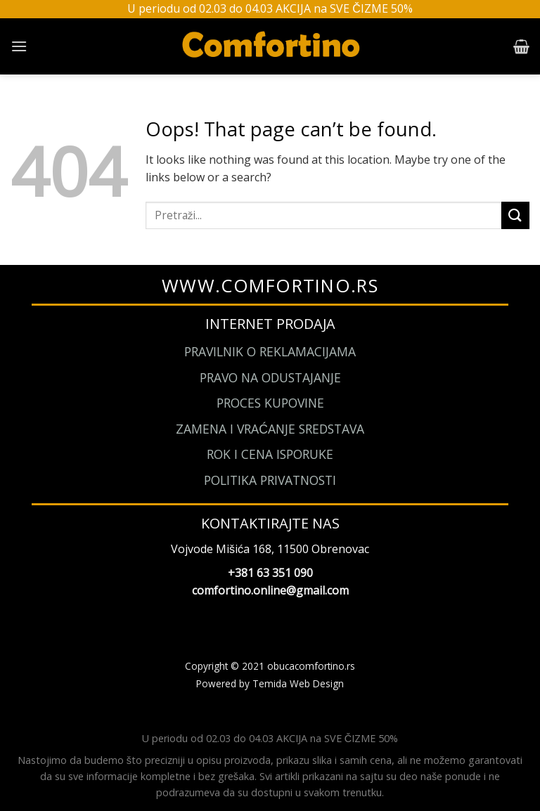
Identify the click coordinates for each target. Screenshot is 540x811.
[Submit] (515, 215)
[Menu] (19, 46)
